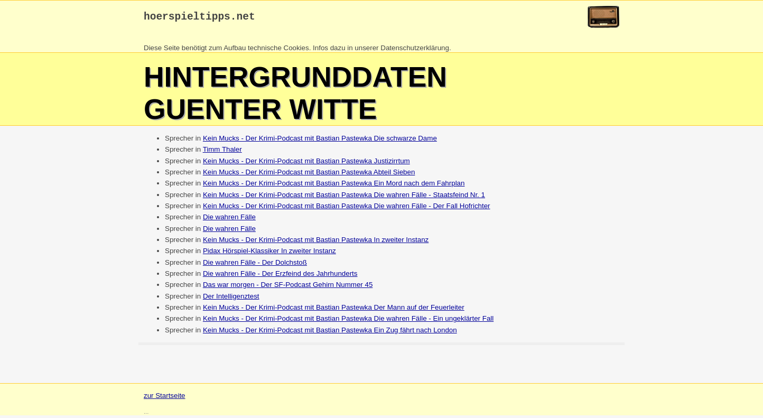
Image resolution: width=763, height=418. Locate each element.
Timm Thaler (222, 152)
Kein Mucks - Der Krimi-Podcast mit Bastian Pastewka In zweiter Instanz (316, 242)
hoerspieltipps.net (199, 18)
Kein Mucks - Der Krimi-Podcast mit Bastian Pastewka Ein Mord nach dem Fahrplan (334, 186)
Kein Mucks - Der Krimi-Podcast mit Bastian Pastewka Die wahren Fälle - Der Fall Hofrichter (346, 208)
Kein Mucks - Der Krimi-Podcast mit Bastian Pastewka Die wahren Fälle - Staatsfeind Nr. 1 (344, 197)
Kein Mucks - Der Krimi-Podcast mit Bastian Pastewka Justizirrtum (306, 164)
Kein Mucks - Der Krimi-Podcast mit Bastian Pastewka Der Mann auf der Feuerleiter (333, 310)
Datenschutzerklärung (414, 50)
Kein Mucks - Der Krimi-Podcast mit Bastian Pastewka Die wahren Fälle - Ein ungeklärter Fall (348, 321)
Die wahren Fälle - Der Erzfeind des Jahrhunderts (280, 276)
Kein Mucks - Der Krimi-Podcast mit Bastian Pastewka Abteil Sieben (309, 175)
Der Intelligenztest (231, 299)
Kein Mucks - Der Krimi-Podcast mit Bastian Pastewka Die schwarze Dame (320, 141)
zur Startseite (164, 398)
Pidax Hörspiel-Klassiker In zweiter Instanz (269, 253)
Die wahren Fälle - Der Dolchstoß (255, 265)
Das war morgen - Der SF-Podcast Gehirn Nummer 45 (288, 287)
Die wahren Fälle (229, 220)
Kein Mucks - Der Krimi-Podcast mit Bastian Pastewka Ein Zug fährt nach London (330, 333)
